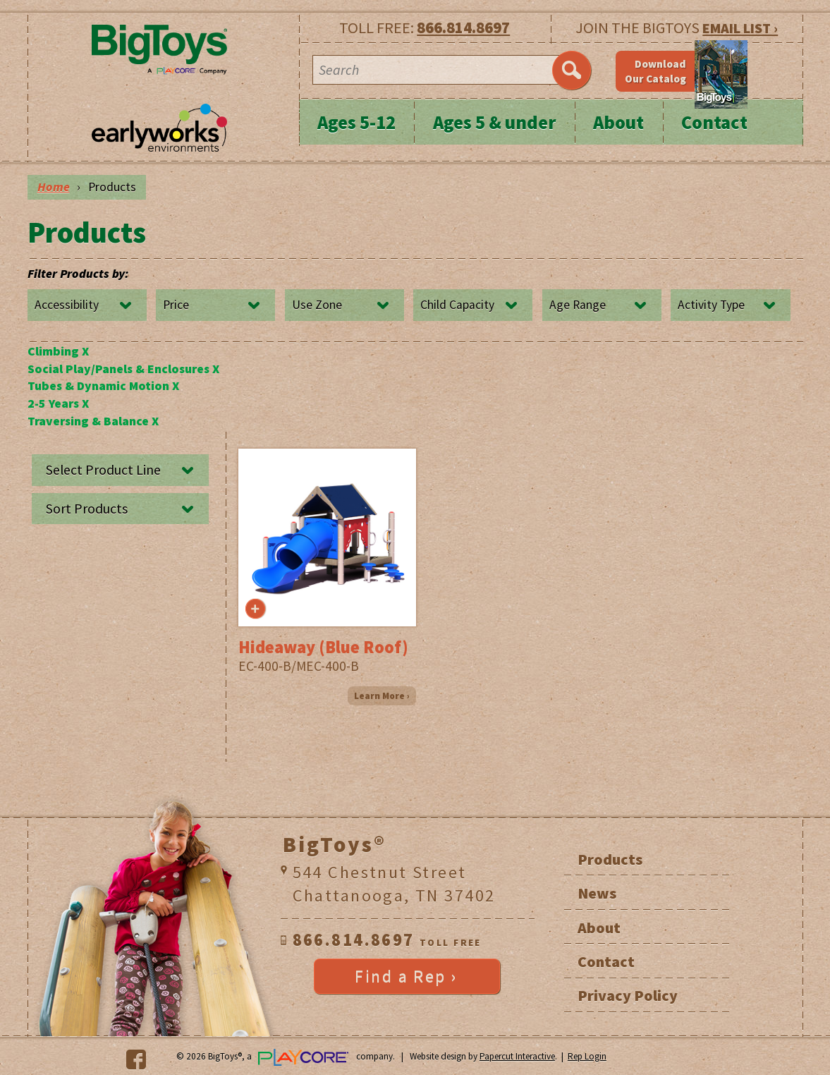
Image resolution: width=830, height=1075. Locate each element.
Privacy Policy (628, 995)
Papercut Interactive (517, 1056)
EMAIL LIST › (740, 28)
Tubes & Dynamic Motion (103, 386)
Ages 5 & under (494, 122)
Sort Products (87, 508)
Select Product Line (103, 469)
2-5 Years (58, 403)
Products (610, 859)
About (618, 122)
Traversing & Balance (93, 421)
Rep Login (587, 1056)
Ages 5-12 (356, 122)
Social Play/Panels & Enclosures (123, 369)
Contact (714, 122)
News (597, 893)
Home (53, 187)
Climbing (58, 351)
